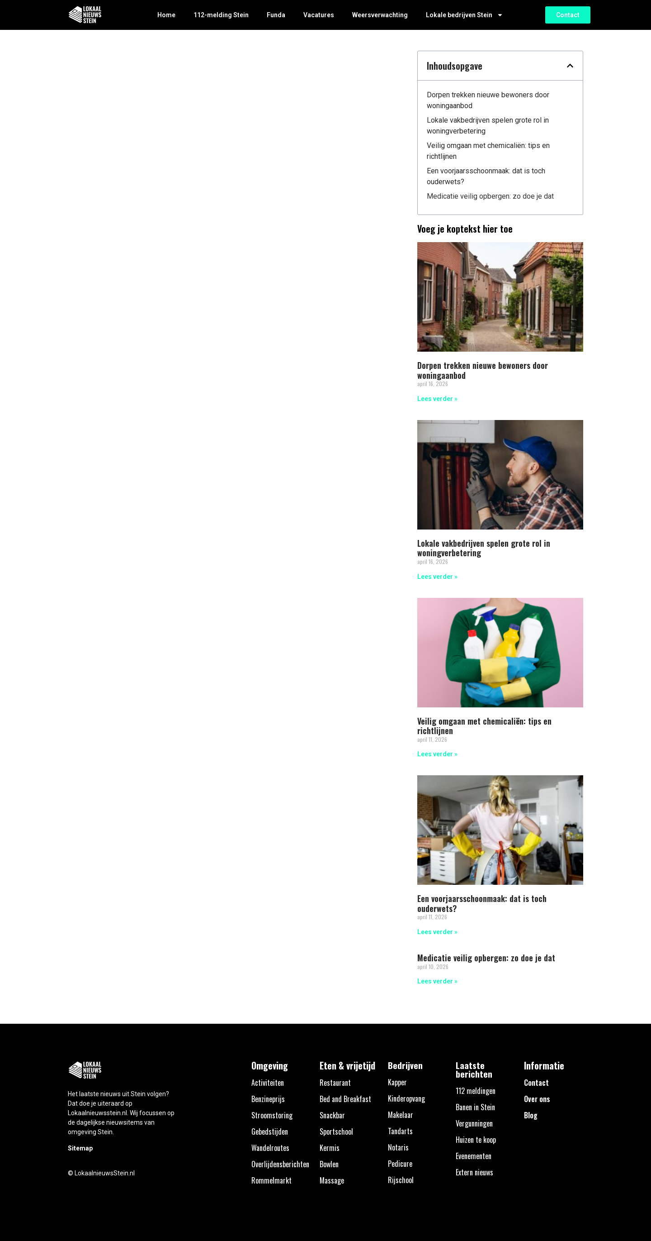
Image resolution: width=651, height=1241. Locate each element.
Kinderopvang (406, 1098)
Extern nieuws (474, 1172)
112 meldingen (475, 1090)
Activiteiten (267, 1082)
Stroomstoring (271, 1115)
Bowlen (329, 1164)
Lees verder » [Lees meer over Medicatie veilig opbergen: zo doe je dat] (437, 981)
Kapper (397, 1082)
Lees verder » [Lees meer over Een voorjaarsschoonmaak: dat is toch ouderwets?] (437, 932)
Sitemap (80, 1148)
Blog (531, 1115)
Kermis (330, 1147)
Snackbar (332, 1115)
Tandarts (400, 1131)
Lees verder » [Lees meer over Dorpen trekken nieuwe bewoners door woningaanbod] (437, 398)
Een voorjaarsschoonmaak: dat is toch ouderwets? (486, 176)
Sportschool (336, 1131)
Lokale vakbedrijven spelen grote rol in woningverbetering (488, 125)
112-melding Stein (221, 15)
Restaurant (335, 1082)
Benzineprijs (268, 1098)
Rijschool (401, 1179)
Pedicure (400, 1163)
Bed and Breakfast (345, 1098)
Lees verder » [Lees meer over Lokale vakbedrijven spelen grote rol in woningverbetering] (437, 576)
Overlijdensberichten (280, 1164)
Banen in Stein (475, 1107)
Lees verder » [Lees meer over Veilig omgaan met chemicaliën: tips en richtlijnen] (437, 754)
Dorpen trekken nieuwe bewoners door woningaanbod (488, 100)
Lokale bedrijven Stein (464, 15)
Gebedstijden (269, 1131)
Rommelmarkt (271, 1180)
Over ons (537, 1098)
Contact (536, 1082)
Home (166, 15)
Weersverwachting (380, 15)
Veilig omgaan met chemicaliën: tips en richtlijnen (488, 151)
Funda (276, 15)
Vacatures (318, 15)
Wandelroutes (270, 1147)
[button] (570, 65)
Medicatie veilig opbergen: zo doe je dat (490, 196)
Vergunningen (474, 1123)
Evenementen (473, 1155)
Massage (332, 1180)
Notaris (398, 1147)
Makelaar (400, 1114)
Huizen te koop (476, 1139)
